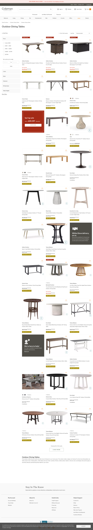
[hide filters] (5, 33)
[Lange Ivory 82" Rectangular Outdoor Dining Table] (33, 99)
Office (70, 18)
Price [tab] (4, 38)
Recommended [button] (79, 33)
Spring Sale (24, 67)
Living (14, 18)
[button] (60, 9)
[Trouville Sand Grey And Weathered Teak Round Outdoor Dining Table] (57, 285)
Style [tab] (4, 76)
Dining (22, 18)
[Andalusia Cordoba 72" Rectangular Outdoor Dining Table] (81, 433)
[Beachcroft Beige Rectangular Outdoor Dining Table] (33, 61)
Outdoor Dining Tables (14, 22)
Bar (30, 18)
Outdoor (54, 18)
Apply (11, 66)
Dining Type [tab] (6, 85)
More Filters (4, 94)
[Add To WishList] (42, 40)
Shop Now (33, 125)
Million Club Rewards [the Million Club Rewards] (79, 512)
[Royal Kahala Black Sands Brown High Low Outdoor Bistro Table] (33, 323)
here (10, 527)
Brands (87, 18)
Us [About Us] (31, 500)
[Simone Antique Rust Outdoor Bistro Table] (81, 173)
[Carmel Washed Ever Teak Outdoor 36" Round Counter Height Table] (81, 211)
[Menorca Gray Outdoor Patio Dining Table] (33, 283)
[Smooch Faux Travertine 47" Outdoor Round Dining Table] (81, 137)
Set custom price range (8, 59)
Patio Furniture (5, 22)
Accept (84, 526)
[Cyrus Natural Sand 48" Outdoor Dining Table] (81, 395)
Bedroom (6, 18)
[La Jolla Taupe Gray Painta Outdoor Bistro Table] (57, 359)
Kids (46, 18)
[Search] (35, 9)
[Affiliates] (54, 510)
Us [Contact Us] (75, 500)
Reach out (26, 351)
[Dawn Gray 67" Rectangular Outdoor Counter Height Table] (33, 175)
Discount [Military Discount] (56, 503)
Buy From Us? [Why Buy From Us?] (33, 503)
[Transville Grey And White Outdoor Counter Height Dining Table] (81, 359)
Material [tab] (5, 81)
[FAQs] (74, 503)
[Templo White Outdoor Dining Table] (57, 211)
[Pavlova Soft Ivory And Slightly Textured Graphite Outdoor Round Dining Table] (57, 431)
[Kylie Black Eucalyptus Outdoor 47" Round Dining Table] (33, 211)
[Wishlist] (10, 505)
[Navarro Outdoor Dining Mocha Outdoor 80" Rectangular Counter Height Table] (57, 99)
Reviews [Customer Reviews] (77, 514)
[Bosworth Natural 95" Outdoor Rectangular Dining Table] (57, 173)
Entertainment (38, 18)
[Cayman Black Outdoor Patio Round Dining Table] (57, 397)
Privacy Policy (64, 526)
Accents (62, 18)
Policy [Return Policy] (76, 507)
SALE (79, 18)
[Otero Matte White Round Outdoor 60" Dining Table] (57, 323)
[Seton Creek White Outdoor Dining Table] (33, 247)
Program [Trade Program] (55, 500)
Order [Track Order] (10, 503)
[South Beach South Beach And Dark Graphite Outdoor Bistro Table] (57, 247)
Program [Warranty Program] (77, 510)
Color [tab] (4, 71)
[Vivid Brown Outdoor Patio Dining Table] (81, 100)
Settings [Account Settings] (12, 500)
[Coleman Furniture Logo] (7, 10)
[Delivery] (75, 505)
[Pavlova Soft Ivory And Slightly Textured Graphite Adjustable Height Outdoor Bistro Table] (81, 323)
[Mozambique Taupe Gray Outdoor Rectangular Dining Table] (57, 136)
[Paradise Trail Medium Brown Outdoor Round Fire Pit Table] (57, 61)
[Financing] (54, 505)
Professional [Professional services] (34, 14)
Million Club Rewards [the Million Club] (47, 14)
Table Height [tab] (6, 90)
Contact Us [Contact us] (88, 4)
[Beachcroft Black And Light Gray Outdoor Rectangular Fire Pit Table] (81, 61)
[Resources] (54, 507)
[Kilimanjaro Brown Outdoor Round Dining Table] (33, 433)
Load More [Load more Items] (56, 449)
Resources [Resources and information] (59, 14)
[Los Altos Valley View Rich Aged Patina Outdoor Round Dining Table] (81, 283)
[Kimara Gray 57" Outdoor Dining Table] (33, 397)
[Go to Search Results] (51, 9)
